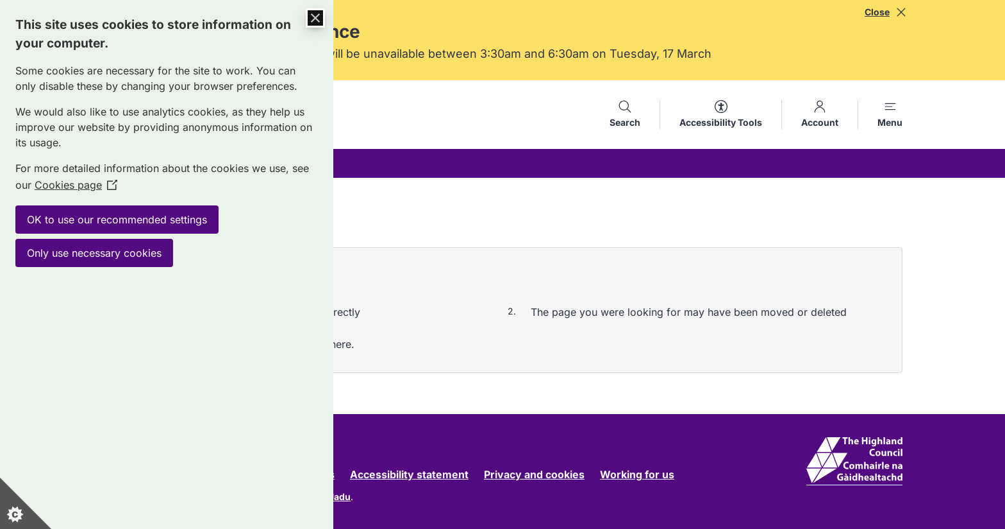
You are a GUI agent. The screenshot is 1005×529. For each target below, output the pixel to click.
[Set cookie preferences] (25, 503)
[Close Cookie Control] (315, 18)
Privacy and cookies (534, 474)
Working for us (637, 474)
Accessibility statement (409, 474)
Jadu (340, 496)
